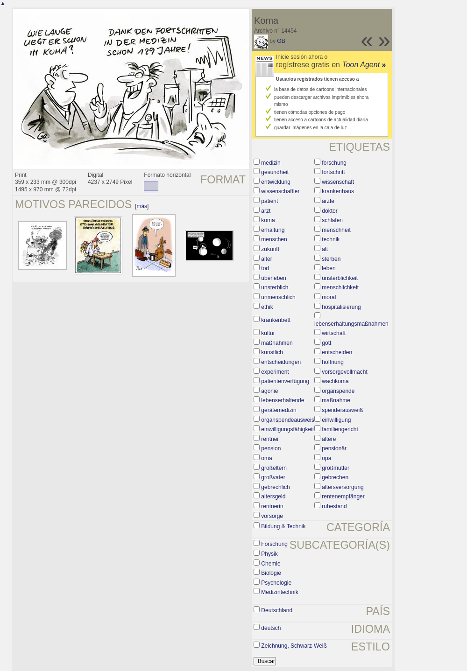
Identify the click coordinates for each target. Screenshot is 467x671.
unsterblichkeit (340, 278)
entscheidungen (281, 362)
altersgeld (273, 496)
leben (328, 268)
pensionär (334, 448)
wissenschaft (338, 182)
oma (266, 458)
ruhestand (334, 506)
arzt (265, 211)
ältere (329, 439)
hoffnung (333, 362)
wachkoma (335, 381)
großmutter (335, 468)
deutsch (271, 628)
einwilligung (336, 420)
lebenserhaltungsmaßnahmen (351, 324)
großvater (273, 477)
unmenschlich (278, 297)
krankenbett (275, 320)
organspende (338, 391)
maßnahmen (276, 343)
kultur (268, 333)
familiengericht (340, 429)
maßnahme (336, 400)
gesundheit (275, 172)
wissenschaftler (280, 191)
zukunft (270, 249)
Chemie (270, 563)
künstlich (272, 352)
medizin (270, 163)
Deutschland (276, 610)
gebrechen (335, 477)
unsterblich (274, 287)
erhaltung (272, 230)
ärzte (328, 201)
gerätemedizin (278, 410)
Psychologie (276, 583)
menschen (274, 239)
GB (281, 41)
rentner (270, 439)
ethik (267, 307)
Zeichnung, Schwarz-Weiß (294, 646)
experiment (275, 372)
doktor (329, 211)
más (141, 206)
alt (325, 249)
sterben (331, 259)
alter (266, 259)
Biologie (271, 573)
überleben (273, 278)
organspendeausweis (287, 420)
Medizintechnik (279, 592)
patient (269, 201)
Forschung (274, 544)
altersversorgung (342, 487)
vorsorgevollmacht (344, 372)
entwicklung (275, 182)
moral (329, 297)
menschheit (336, 230)
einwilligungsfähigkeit (287, 429)
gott (326, 343)
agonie (269, 391)
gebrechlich (275, 487)
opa (326, 458)
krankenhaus (338, 191)
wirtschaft (334, 333)
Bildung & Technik (283, 526)
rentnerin (272, 506)
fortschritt (333, 172)
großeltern (274, 468)
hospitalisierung (341, 307)
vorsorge (272, 516)
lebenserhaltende (282, 400)
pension (271, 448)
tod (265, 268)
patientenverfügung (285, 381)
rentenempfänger (343, 496)
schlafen (332, 220)
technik (331, 239)
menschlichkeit (340, 287)
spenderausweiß (342, 410)
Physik (269, 554)
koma (268, 220)
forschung (334, 163)
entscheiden (337, 352)
